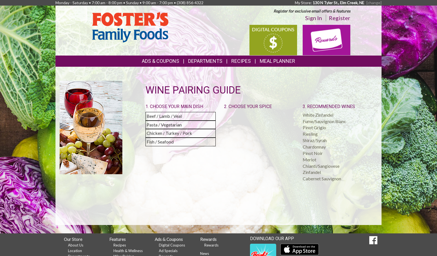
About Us (75, 245)
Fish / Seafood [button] (160, 141)
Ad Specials (168, 250)
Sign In (313, 18)
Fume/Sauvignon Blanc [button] (324, 121)
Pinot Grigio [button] (314, 127)
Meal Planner (277, 61)
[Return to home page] (130, 26)
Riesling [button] (310, 134)
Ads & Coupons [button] (160, 61)
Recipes (241, 61)
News (204, 253)
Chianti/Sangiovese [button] (321, 166)
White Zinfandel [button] (318, 115)
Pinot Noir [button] (313, 153)
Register (339, 18)
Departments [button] (205, 61)
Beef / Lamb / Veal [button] (164, 116)
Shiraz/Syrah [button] (315, 140)
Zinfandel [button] (312, 172)
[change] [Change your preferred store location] (374, 2)
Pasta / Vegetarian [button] (164, 124)
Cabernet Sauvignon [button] (322, 178)
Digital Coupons (172, 245)
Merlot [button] (309, 159)
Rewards (211, 245)
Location (75, 250)
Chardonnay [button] (314, 146)
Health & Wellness (128, 250)
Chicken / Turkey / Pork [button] (169, 133)
